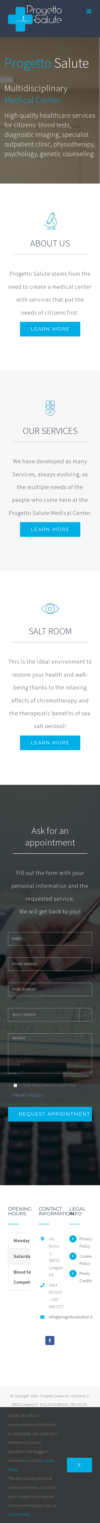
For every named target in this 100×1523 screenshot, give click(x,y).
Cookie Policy (85, 1259)
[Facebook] (49, 1340)
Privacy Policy (85, 1242)
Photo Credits (85, 1277)
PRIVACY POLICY (28, 1095)
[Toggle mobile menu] (89, 11)
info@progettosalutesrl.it (55, 1316)
